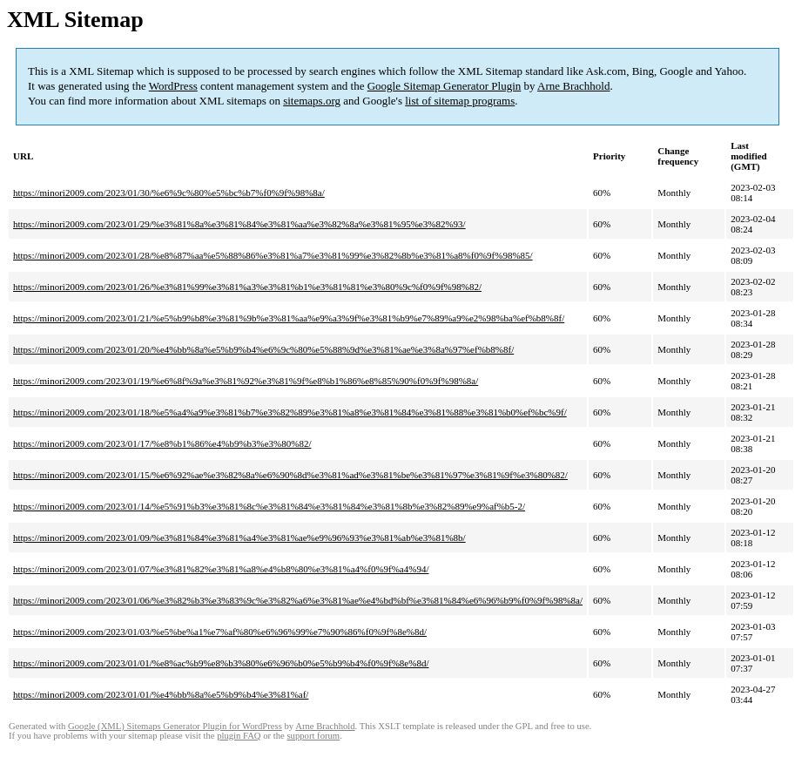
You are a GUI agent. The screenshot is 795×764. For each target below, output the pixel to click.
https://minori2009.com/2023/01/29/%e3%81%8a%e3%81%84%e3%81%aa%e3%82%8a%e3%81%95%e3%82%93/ (239, 224)
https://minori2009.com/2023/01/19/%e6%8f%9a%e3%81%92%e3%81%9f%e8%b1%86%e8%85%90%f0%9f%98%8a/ (245, 380)
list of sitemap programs (460, 100)
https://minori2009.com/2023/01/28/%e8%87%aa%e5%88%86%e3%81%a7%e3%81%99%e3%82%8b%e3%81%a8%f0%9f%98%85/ (273, 255)
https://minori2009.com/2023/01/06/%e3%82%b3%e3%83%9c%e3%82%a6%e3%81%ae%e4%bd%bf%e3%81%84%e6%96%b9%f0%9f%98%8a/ (298, 600)
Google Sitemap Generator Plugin (444, 85)
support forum (313, 735)
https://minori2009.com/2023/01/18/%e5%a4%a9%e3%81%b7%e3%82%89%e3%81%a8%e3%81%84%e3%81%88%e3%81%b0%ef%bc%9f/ (290, 412)
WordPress (173, 85)
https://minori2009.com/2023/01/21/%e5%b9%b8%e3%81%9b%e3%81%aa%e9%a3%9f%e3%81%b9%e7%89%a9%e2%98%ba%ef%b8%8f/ (288, 318)
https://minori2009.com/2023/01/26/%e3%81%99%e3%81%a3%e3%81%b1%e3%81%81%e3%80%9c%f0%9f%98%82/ (247, 286)
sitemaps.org (311, 100)
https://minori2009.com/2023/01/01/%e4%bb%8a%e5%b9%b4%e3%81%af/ (160, 694)
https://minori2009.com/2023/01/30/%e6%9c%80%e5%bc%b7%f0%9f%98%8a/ (169, 192)
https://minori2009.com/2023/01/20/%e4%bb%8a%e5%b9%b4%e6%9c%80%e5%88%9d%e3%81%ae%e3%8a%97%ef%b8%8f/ (263, 349)
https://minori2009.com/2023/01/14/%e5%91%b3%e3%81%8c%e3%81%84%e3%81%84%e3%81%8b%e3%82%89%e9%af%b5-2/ (269, 506)
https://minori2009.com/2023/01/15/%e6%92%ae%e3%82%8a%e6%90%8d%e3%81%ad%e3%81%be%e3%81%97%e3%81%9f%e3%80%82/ (290, 475)
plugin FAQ (238, 735)
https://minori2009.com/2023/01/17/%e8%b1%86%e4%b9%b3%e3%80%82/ (162, 443)
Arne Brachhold (573, 85)
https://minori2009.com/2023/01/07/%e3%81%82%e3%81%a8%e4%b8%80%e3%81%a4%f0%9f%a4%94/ (220, 569)
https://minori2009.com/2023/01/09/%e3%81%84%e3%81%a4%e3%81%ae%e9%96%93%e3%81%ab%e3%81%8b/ (239, 537)
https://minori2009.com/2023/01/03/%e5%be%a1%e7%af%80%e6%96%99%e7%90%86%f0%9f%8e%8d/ (220, 631)
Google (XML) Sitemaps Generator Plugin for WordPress (175, 726)
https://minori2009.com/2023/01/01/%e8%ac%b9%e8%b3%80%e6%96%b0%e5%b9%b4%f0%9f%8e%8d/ (220, 663)
